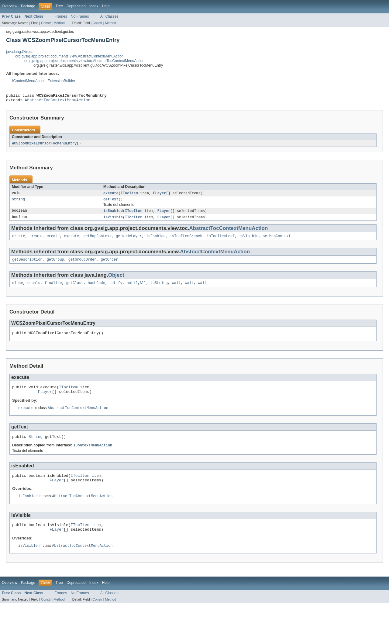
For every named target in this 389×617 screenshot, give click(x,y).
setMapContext (277, 240)
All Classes (109, 16)
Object (116, 280)
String (18, 202)
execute (111, 195)
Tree (59, 6)
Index (93, 6)
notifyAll (136, 288)
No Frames (80, 16)
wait (176, 288)
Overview (9, 6)
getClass (75, 288)
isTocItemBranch (186, 240)
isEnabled (113, 214)
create (18, 240)
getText (111, 202)
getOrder (109, 264)
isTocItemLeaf (221, 240)
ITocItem (129, 195)
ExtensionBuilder (61, 81)
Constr (46, 23)
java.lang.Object (19, 52)
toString (159, 288)
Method (58, 23)
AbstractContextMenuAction (215, 256)
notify (115, 288)
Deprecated (76, 6)
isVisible (113, 220)
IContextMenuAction (28, 81)
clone (17, 288)
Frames (60, 16)
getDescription (27, 264)
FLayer (159, 195)
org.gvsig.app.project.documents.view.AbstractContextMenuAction (69, 56)
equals (33, 288)
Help (106, 6)
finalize (53, 288)
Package (28, 6)
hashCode (96, 288)
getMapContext (98, 240)
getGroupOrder (82, 264)
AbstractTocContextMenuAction (58, 101)
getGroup (55, 264)
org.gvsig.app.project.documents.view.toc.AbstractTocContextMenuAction (84, 61)
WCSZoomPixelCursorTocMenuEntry (44, 145)
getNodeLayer (129, 240)
